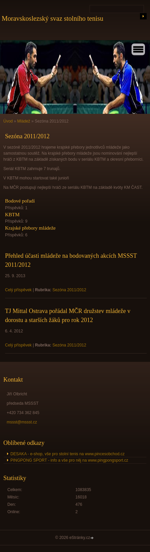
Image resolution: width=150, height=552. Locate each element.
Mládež (23, 121)
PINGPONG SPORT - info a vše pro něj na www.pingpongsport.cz (69, 460)
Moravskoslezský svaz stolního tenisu (52, 18)
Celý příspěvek (18, 290)
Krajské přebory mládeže (30, 228)
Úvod (8, 121)
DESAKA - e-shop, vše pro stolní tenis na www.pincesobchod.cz (67, 454)
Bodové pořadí (20, 201)
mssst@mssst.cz (22, 422)
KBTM (12, 214)
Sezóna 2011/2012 (69, 290)
